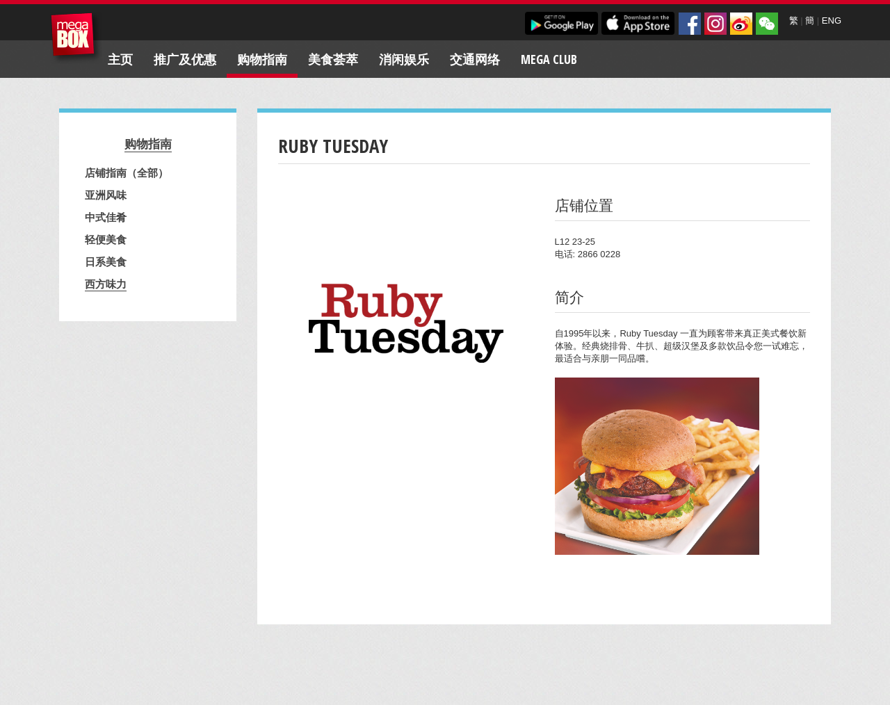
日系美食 (106, 261)
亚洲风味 (106, 195)
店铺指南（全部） (126, 172)
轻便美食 (106, 239)
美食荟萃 (333, 59)
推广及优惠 (185, 59)
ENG (831, 20)
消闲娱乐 (404, 59)
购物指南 (262, 59)
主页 (120, 59)
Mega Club (549, 59)
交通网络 (475, 59)
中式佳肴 (106, 217)
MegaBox (76, 38)
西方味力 (106, 284)
